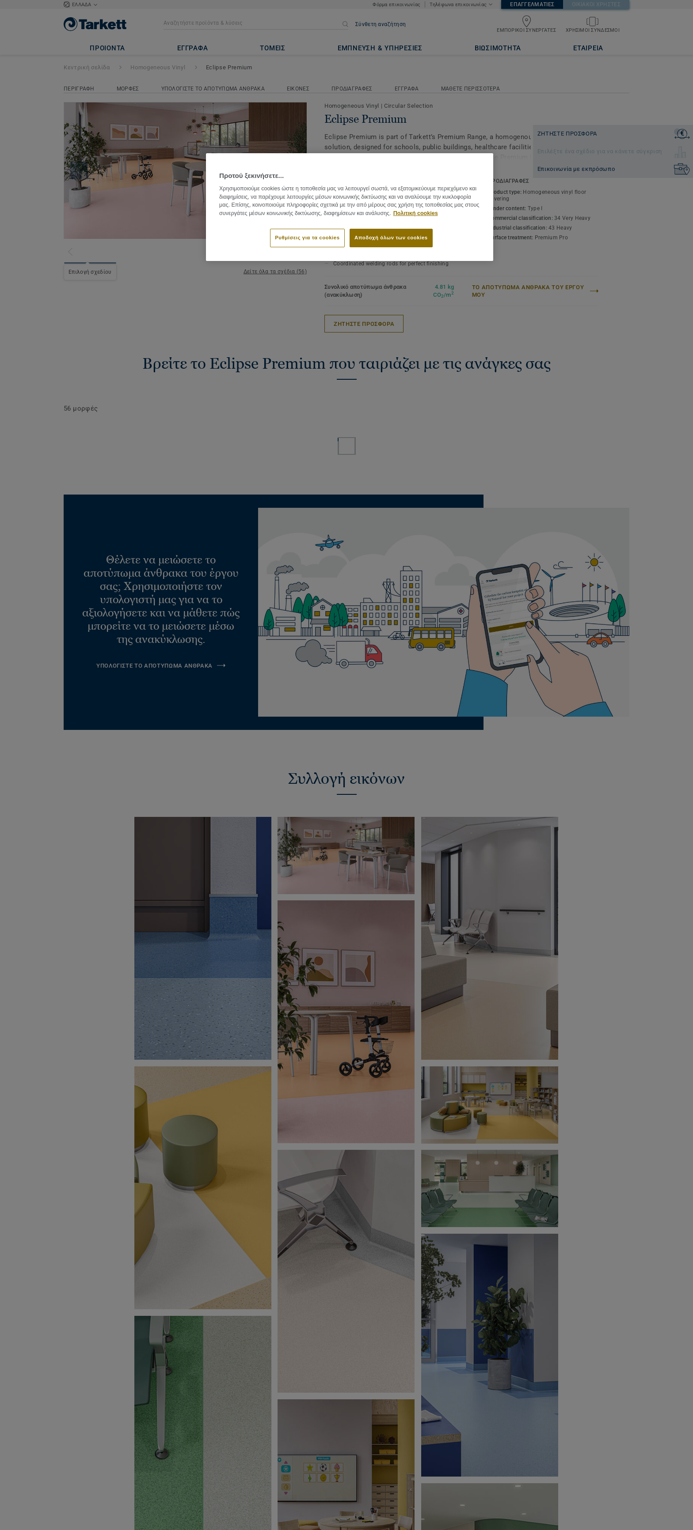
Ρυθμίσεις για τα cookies (307, 237)
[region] (349, 207)
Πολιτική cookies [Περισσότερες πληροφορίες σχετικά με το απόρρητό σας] (415, 213)
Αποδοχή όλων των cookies (391, 237)
